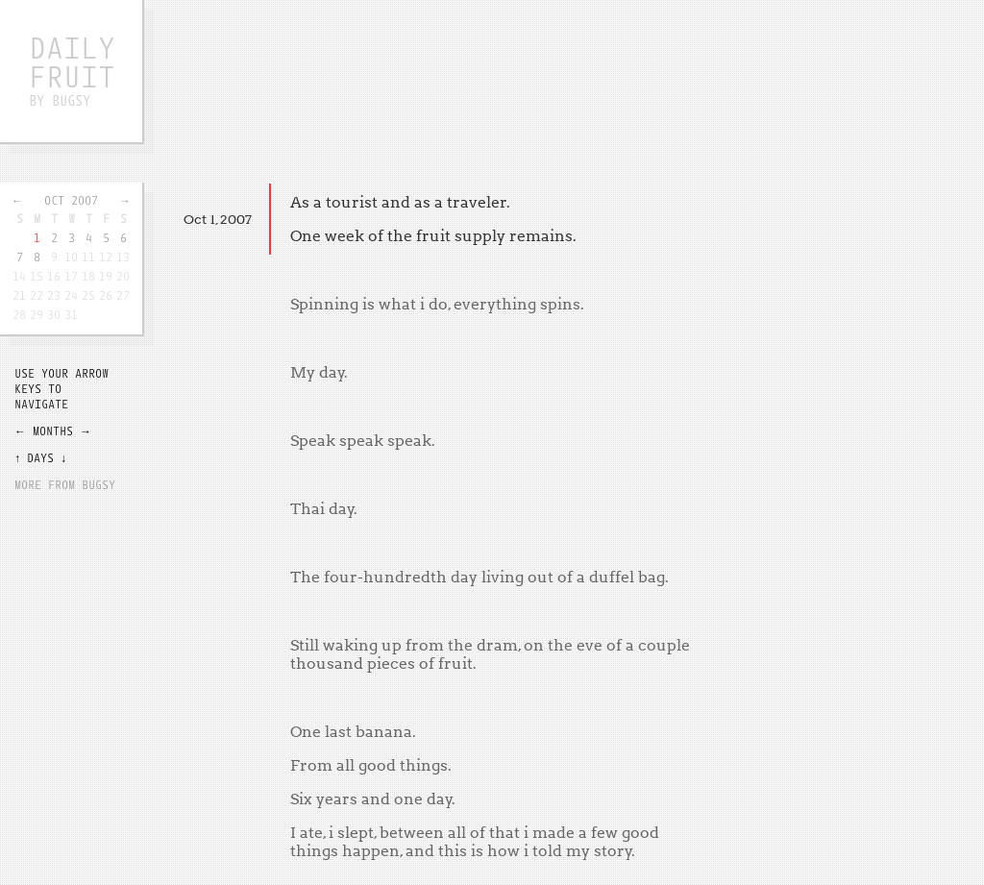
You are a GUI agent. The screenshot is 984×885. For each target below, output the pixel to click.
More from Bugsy (64, 484)
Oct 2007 (71, 200)
